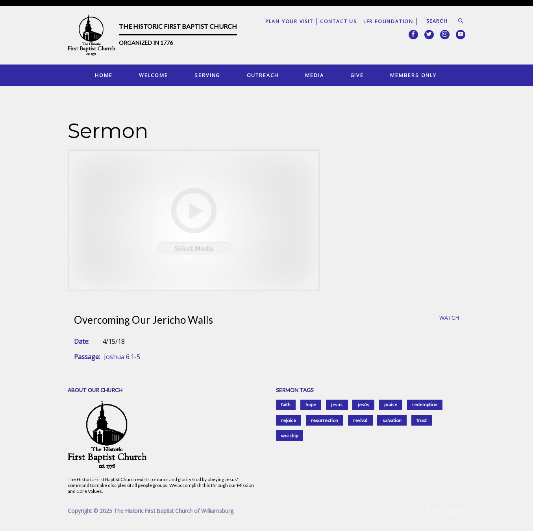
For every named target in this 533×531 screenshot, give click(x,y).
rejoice (288, 420)
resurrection (324, 420)
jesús (363, 404)
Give (357, 75)
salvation (392, 420)
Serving (207, 75)
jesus (336, 404)
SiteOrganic (445, 510)
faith (286, 404)
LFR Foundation (388, 21)
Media (314, 75)
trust (421, 420)
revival (360, 420)
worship (289, 436)
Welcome (153, 75)
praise (390, 404)
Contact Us (338, 21)
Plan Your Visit (289, 21)
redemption (424, 404)
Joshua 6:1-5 (122, 356)
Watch (449, 318)
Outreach (263, 75)
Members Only (413, 75)
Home (104, 75)
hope (310, 404)
